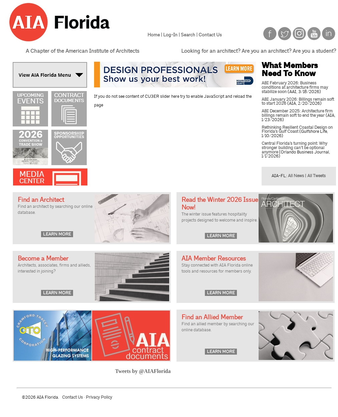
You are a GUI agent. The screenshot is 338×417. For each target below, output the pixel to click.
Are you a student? (314, 51)
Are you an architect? (266, 51)
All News (296, 175)
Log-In (170, 35)
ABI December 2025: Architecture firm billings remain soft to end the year (297, 113)
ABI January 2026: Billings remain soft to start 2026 (298, 101)
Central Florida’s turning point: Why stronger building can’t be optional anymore (294, 148)
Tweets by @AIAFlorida (143, 371)
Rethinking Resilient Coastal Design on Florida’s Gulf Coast (297, 129)
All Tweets (316, 175)
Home (153, 35)
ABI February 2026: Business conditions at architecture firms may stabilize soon (295, 87)
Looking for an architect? (210, 51)
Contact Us (210, 35)
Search (188, 35)
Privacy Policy (99, 397)
